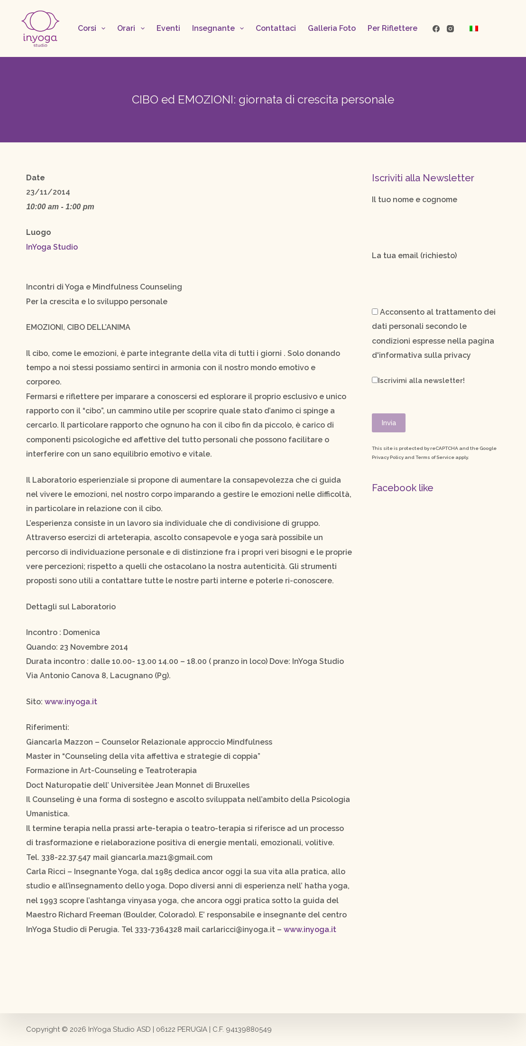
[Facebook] (436, 28)
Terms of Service (434, 457)
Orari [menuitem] (132, 28)
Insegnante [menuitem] (220, 28)
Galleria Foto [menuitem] (332, 28)
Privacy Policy (388, 457)
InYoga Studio (52, 247)
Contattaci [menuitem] (276, 28)
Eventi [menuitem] (168, 28)
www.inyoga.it (71, 701)
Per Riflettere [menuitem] (392, 28)
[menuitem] (473, 28)
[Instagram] (450, 28)
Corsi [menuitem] (93, 28)
